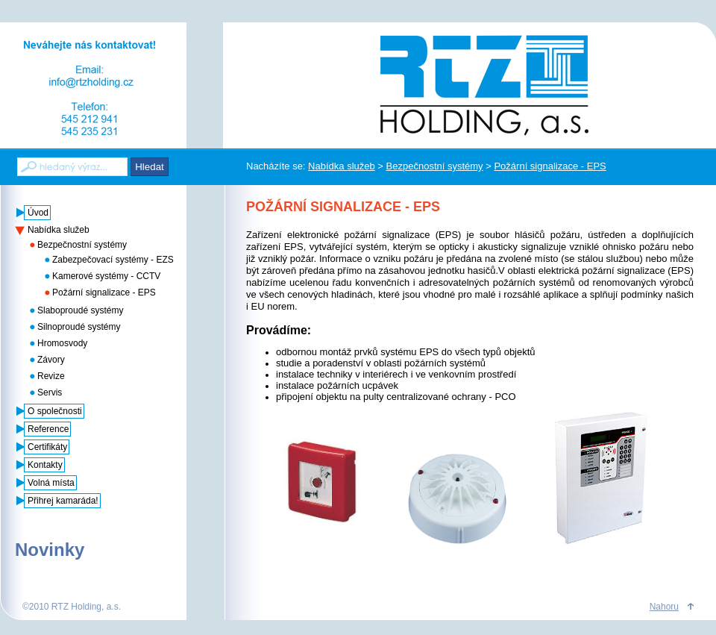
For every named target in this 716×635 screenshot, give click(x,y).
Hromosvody (62, 343)
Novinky (49, 549)
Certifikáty (47, 447)
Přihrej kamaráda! (63, 500)
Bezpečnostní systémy (434, 166)
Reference (48, 429)
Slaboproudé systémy (80, 310)
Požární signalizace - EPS (550, 166)
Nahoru (664, 606)
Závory (51, 359)
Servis (49, 392)
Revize (51, 376)
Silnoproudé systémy (78, 327)
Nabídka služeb (341, 166)
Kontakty (45, 465)
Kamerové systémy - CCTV (106, 276)
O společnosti (55, 411)
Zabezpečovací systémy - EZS (113, 259)
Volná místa (51, 483)
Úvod (38, 212)
